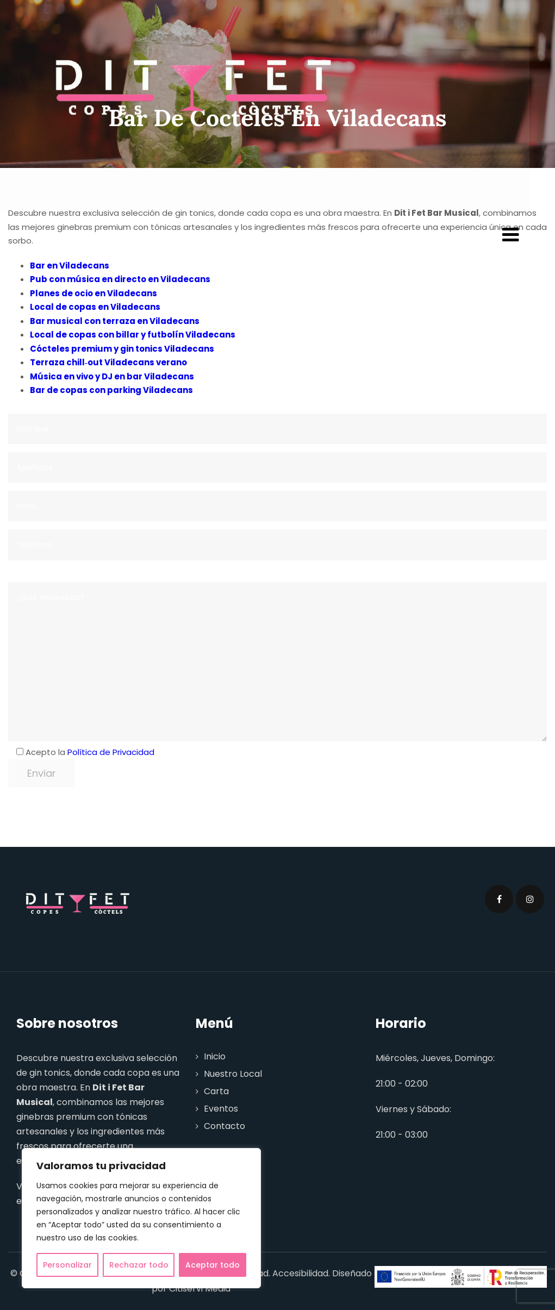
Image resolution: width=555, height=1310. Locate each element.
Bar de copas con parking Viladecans (111, 390)
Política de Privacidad (110, 752)
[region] (141, 1218)
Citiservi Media (199, 1288)
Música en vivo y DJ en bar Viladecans (112, 376)
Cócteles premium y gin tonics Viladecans (122, 348)
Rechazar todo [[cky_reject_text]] (139, 1264)
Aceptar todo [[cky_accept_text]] (212, 1264)
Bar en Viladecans (69, 265)
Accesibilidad (300, 1273)
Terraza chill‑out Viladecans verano (108, 362)
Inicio (215, 1056)
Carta (216, 1091)
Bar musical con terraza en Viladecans (114, 321)
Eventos (221, 1108)
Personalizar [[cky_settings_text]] (67, 1264)
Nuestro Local (233, 1074)
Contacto (224, 1126)
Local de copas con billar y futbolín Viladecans (132, 334)
